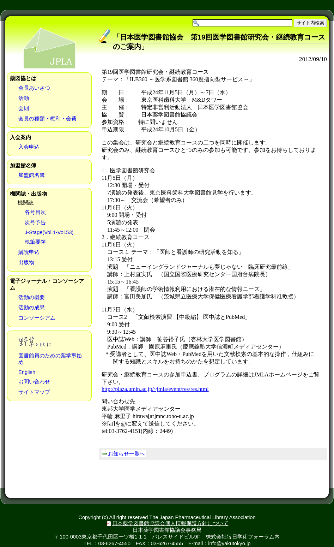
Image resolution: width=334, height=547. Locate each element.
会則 (23, 108)
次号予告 (35, 222)
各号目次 (35, 212)
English (26, 372)
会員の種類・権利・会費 (47, 118)
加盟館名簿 (31, 175)
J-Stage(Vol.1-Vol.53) (49, 232)
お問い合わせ (34, 382)
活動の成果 (31, 307)
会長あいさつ (34, 88)
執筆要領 (35, 242)
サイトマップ (34, 392)
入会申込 (29, 147)
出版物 (26, 262)
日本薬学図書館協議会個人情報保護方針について (170, 523)
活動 (23, 98)
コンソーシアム (36, 318)
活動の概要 (31, 297)
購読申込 (29, 252)
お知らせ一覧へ (126, 454)
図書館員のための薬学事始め (50, 359)
